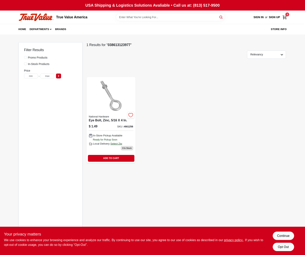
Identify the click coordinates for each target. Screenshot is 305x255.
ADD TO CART (111, 158)
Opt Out (283, 247)
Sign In (258, 17)
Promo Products (37, 58)
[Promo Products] (25, 57)
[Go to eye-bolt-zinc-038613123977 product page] (111, 120)
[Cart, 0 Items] (285, 17)
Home (22, 29)
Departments (39, 29)
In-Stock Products (39, 64)
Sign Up (274, 17)
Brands (60, 29)
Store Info (279, 29)
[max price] (47, 76)
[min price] (31, 76)
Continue (283, 235)
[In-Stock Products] (25, 63)
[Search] (221, 17)
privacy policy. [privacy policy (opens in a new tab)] (233, 240)
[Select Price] (58, 76)
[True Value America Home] (35, 17)
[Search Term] (170, 17)
